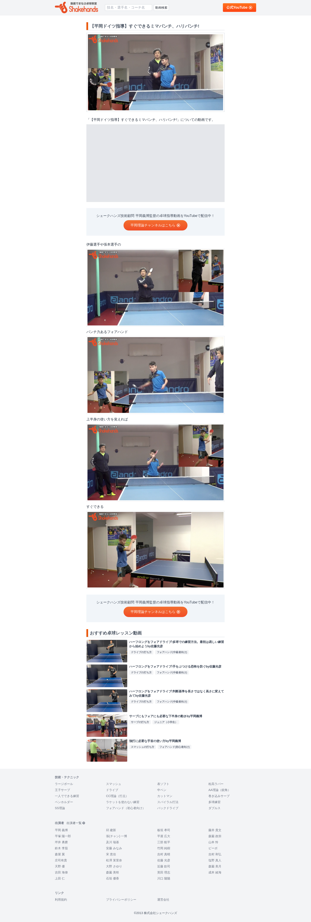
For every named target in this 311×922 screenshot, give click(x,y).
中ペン (161, 790)
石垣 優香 (112, 878)
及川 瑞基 (112, 842)
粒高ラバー (216, 784)
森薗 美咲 (112, 872)
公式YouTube (239, 7)
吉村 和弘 (214, 854)
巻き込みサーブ (219, 796)
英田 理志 (163, 872)
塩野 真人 (214, 860)
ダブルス (214, 808)
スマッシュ (113, 784)
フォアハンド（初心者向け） (125, 808)
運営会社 (163, 899)
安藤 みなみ (114, 848)
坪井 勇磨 (61, 842)
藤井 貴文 (214, 830)
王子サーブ (62, 790)
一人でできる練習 (67, 796)
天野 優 (60, 866)
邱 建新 (111, 830)
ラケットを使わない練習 (122, 802)
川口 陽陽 (163, 878)
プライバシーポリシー (121, 899)
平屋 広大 (163, 836)
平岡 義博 (61, 830)
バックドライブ (167, 808)
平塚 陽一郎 (63, 836)
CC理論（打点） (117, 796)
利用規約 (61, 899)
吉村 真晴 (163, 854)
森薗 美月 (214, 866)
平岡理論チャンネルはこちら (155, 225)
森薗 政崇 (214, 836)
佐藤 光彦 (163, 860)
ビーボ (212, 848)
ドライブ (112, 790)
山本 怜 (213, 842)
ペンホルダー (64, 802)
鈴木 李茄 (61, 848)
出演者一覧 (76, 823)
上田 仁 (60, 878)
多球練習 (214, 802)
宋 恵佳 (111, 854)
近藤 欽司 (163, 866)
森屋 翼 (60, 854)
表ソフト (163, 784)
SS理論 (60, 808)
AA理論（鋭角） (219, 790)
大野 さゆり (114, 866)
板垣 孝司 (163, 830)
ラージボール (64, 784)
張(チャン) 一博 (116, 836)
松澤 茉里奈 (114, 860)
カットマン (164, 796)
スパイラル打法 (167, 802)
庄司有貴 (61, 860)
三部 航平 (163, 842)
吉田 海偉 (61, 872)
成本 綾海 (214, 872)
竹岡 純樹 (163, 848)
